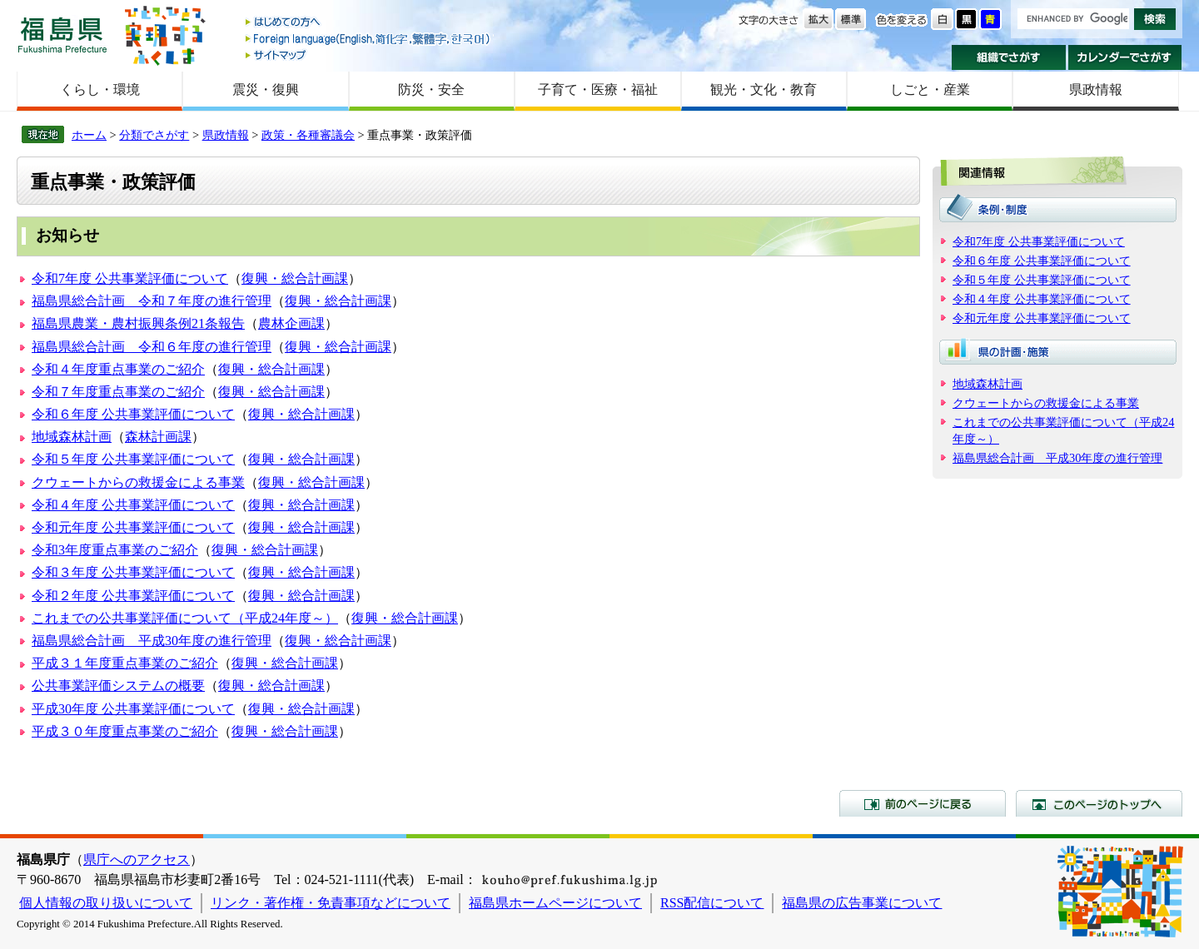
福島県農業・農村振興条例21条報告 (138, 323)
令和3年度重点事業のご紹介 (115, 550)
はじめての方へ (369, 23)
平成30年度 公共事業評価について (133, 709)
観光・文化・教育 (763, 89)
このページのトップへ (1099, 803)
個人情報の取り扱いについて (105, 903)
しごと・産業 (930, 89)
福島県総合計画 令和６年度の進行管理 (151, 347)
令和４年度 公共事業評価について (133, 505)
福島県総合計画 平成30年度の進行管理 (151, 640)
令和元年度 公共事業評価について (133, 527)
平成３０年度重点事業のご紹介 (125, 731)
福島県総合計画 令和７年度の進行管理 (151, 301)
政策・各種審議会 (308, 135)
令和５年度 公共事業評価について (133, 459)
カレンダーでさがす (1125, 57)
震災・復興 (265, 89)
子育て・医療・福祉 (598, 89)
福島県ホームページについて (555, 903)
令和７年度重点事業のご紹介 (118, 392)
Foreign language (369, 39)
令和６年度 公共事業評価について (133, 414)
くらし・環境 (100, 89)
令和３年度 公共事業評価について (133, 572)
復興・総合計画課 (294, 278)
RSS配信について (712, 903)
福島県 (62, 34)
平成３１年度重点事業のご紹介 (125, 663)
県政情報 (1095, 89)
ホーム (89, 135)
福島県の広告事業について (862, 903)
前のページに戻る (922, 803)
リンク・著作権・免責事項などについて (330, 903)
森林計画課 (158, 437)
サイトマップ (369, 54)
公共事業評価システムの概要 (118, 685)
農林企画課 (291, 323)
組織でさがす (1009, 57)
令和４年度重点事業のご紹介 (118, 369)
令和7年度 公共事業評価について (130, 278)
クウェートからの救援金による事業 (138, 482)
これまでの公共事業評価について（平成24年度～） (185, 618)
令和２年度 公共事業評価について (133, 596)
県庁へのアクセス (136, 859)
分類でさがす (154, 135)
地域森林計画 (72, 437)
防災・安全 (431, 89)
